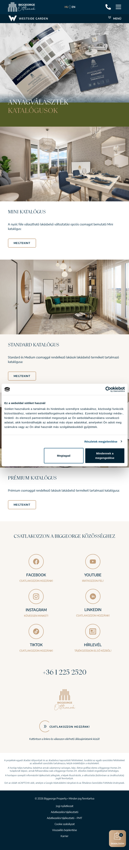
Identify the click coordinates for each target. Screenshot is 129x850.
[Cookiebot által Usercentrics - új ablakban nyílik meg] (108, 389)
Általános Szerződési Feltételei (97, 782)
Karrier (64, 836)
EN (73, 6)
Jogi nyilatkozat (64, 806)
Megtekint (22, 243)
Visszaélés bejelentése (64, 830)
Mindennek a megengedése (104, 455)
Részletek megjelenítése (100, 441)
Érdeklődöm (117, 838)
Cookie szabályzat (65, 824)
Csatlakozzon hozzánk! (69, 726)
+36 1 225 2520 (65, 672)
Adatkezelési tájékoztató (64, 812)
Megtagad (63, 455)
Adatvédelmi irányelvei (64, 782)
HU (66, 6)
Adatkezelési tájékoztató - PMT (64, 818)
